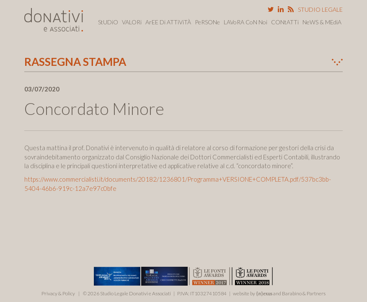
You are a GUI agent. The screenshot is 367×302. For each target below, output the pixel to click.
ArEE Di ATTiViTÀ (168, 22)
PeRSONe (207, 22)
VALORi (132, 22)
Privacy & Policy (58, 293)
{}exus (264, 294)
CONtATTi (285, 22)
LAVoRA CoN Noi (245, 22)
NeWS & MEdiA (321, 22)
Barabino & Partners (304, 293)
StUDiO (108, 22)
